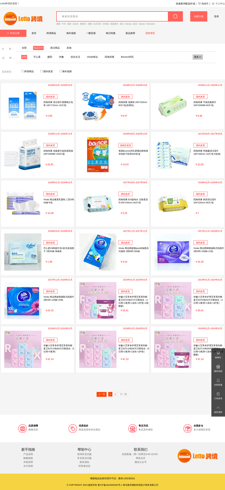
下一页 (123, 394)
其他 (69, 47)
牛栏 (64, 24)
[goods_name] (119, 16)
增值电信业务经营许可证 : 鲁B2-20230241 (112, 478)
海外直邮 (71, 33)
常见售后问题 (84, 458)
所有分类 (13, 33)
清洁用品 (55, 47)
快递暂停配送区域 (185, 3)
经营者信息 (84, 466)
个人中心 (218, 3)
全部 (24, 47)
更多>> (197, 57)
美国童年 (114, 24)
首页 (34, 33)
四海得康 (109, 56)
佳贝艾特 (97, 24)
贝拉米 (75, 24)
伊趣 (61, 56)
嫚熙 (49, 56)
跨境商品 (51, 33)
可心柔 (37, 56)
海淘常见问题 (84, 454)
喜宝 (122, 24)
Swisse (142, 24)
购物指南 (28, 458)
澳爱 (90, 24)
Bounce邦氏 (127, 56)
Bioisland (150, 24)
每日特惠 (110, 33)
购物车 (203, 3)
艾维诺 (106, 24)
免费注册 (199, 16)
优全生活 (75, 56)
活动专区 (150, 33)
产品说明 (28, 454)
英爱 (69, 24)
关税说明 (28, 462)
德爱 (58, 24)
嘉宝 (135, 24)
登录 (216, 16)
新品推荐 (130, 33)
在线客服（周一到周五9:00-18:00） (141, 454)
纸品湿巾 (38, 47)
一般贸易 (91, 33)
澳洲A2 (83, 24)
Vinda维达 (92, 56)
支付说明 (28, 466)
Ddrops (128, 24)
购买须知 (84, 462)
